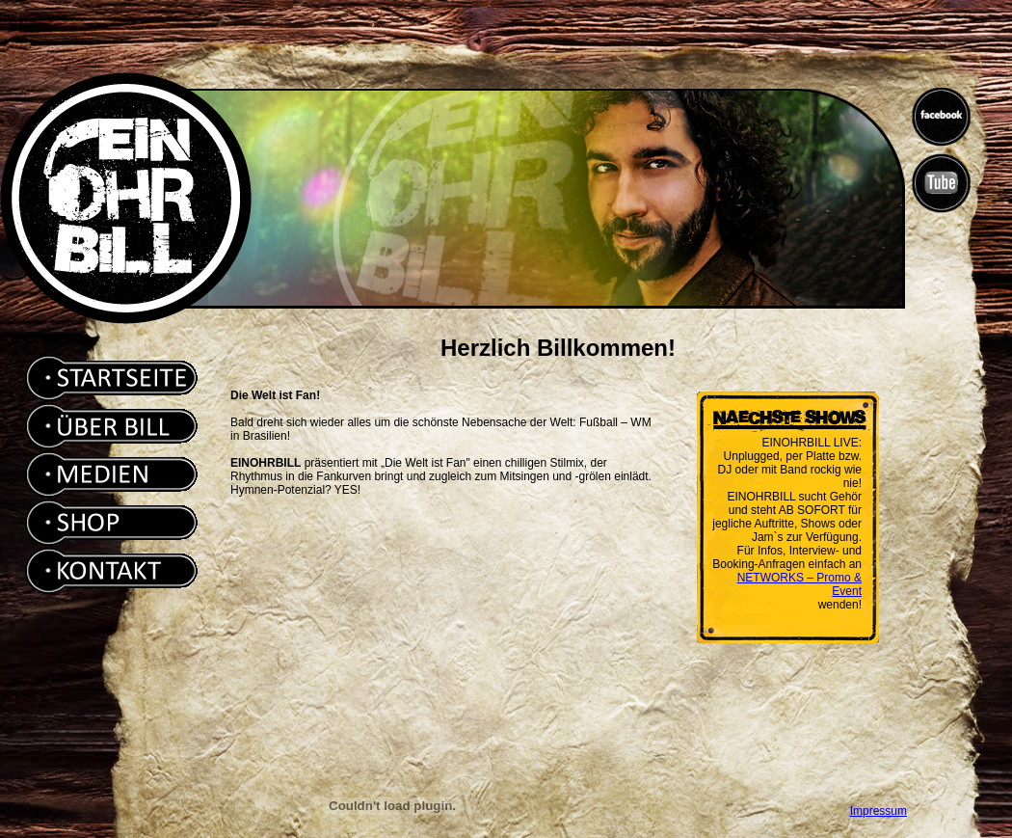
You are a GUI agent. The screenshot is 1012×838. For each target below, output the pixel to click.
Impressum (878, 811)
